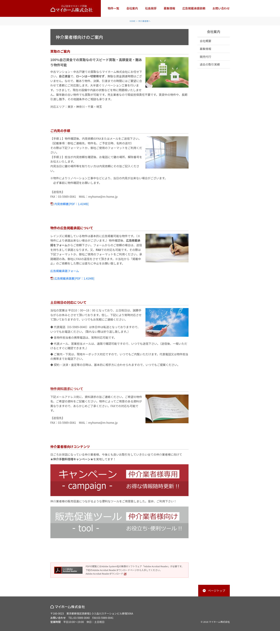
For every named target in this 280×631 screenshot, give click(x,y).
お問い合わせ (221, 8)
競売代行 (205, 56)
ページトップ (216, 590)
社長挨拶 (150, 8)
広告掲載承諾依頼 (193, 8)
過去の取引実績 (210, 64)
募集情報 (169, 8)
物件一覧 (113, 8)
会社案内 (132, 8)
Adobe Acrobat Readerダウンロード (106, 573)
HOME (132, 21)
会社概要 (205, 41)
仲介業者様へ (144, 21)
